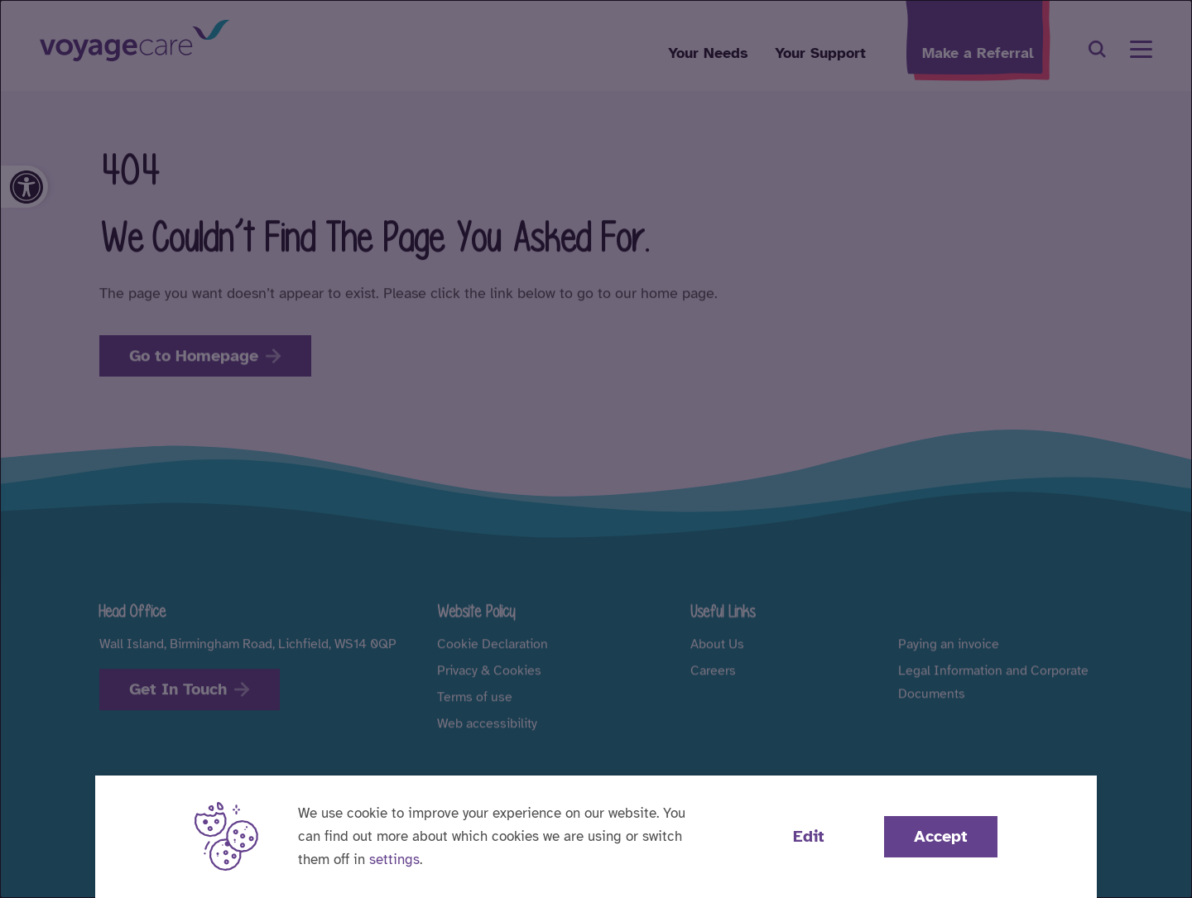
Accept (941, 836)
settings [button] (394, 859)
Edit (808, 836)
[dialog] (596, 449)
